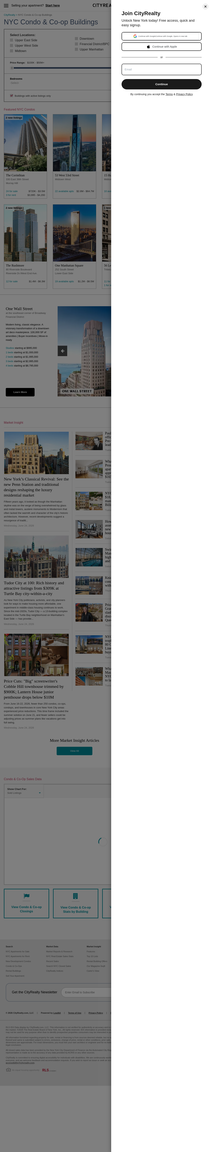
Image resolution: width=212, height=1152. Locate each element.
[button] (160, 36)
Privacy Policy (184, 94)
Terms (169, 94)
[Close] (205, 6)
